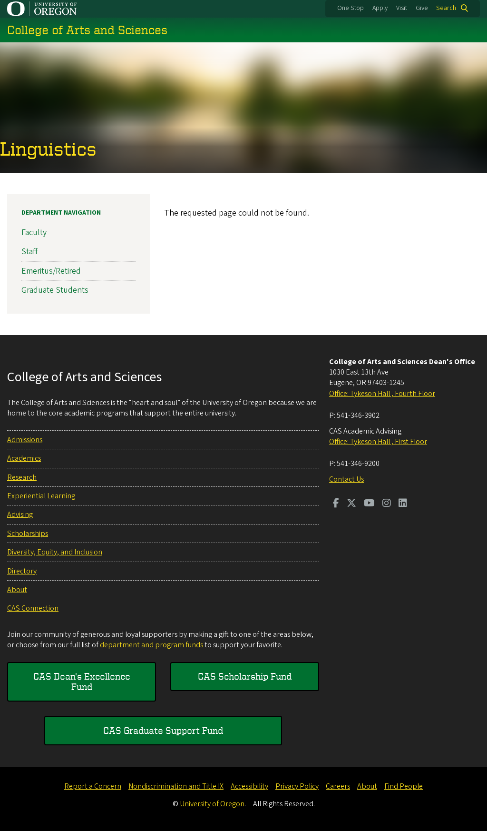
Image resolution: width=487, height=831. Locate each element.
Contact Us (346, 479)
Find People (403, 786)
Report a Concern (92, 786)
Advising (20, 514)
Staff (29, 251)
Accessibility (249, 786)
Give (422, 8)
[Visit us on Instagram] (387, 504)
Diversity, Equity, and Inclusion (54, 552)
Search (446, 8)
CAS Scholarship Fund (245, 676)
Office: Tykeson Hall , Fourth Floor (382, 393)
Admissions (24, 440)
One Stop (350, 8)
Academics (24, 458)
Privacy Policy (297, 786)
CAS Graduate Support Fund (163, 730)
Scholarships (27, 533)
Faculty (34, 232)
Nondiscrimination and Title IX (176, 786)
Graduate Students (54, 290)
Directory (22, 571)
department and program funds (151, 645)
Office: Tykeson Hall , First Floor (378, 441)
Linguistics (48, 148)
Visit (401, 8)
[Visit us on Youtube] (369, 504)
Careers (338, 786)
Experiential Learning (41, 496)
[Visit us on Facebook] (336, 504)
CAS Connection (32, 608)
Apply (380, 8)
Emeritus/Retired (51, 271)
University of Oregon (212, 804)
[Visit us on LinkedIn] (403, 504)
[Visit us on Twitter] (351, 504)
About (17, 589)
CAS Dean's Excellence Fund (81, 681)
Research (22, 477)
